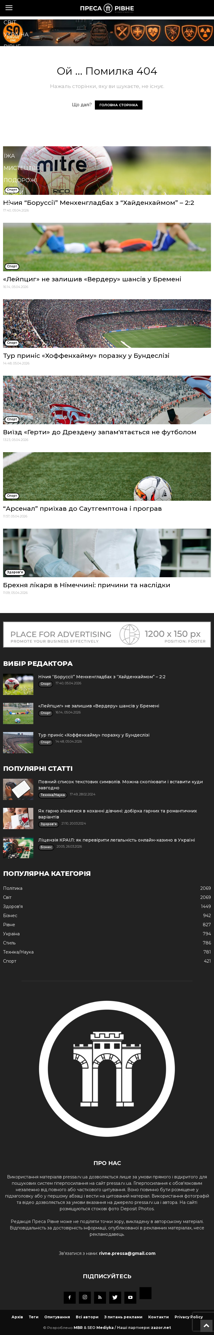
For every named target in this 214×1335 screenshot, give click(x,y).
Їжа (9, 156)
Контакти (158, 1317)
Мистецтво (22, 168)
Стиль (13, 131)
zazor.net (161, 1327)
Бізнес (14, 71)
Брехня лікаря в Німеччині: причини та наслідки (86, 585)
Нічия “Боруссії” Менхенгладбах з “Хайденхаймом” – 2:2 (102, 676)
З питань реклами (123, 1317)
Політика (18, 59)
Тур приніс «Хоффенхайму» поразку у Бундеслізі (86, 355)
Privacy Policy (189, 1317)
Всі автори (87, 1317)
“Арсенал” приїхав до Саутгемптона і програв (82, 508)
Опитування (57, 1317)
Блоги (14, 192)
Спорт (13, 95)
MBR (78, 1327)
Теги (33, 1317)
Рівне (12, 46)
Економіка (21, 107)
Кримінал (19, 119)
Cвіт (10, 22)
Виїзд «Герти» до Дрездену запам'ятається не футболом (99, 432)
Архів (17, 1317)
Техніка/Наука (26, 144)
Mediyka (105, 1327)
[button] (98, 206)
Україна (16, 34)
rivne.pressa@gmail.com (127, 1253)
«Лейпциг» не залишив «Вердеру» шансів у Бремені (92, 279)
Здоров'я (19, 83)
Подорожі (20, 180)
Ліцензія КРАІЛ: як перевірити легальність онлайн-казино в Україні (116, 840)
